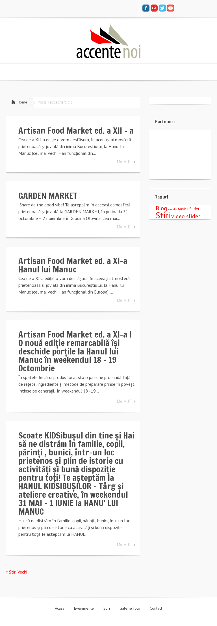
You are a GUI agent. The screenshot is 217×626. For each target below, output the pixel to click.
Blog (161, 208)
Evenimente (84, 608)
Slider (194, 208)
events (172, 209)
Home (22, 102)
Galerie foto (130, 608)
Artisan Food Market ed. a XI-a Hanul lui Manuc (72, 265)
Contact (156, 608)
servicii (183, 209)
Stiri (163, 215)
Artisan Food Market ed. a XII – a (76, 130)
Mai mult (124, 161)
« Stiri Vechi (16, 572)
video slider (185, 216)
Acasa (59, 608)
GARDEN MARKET (47, 195)
